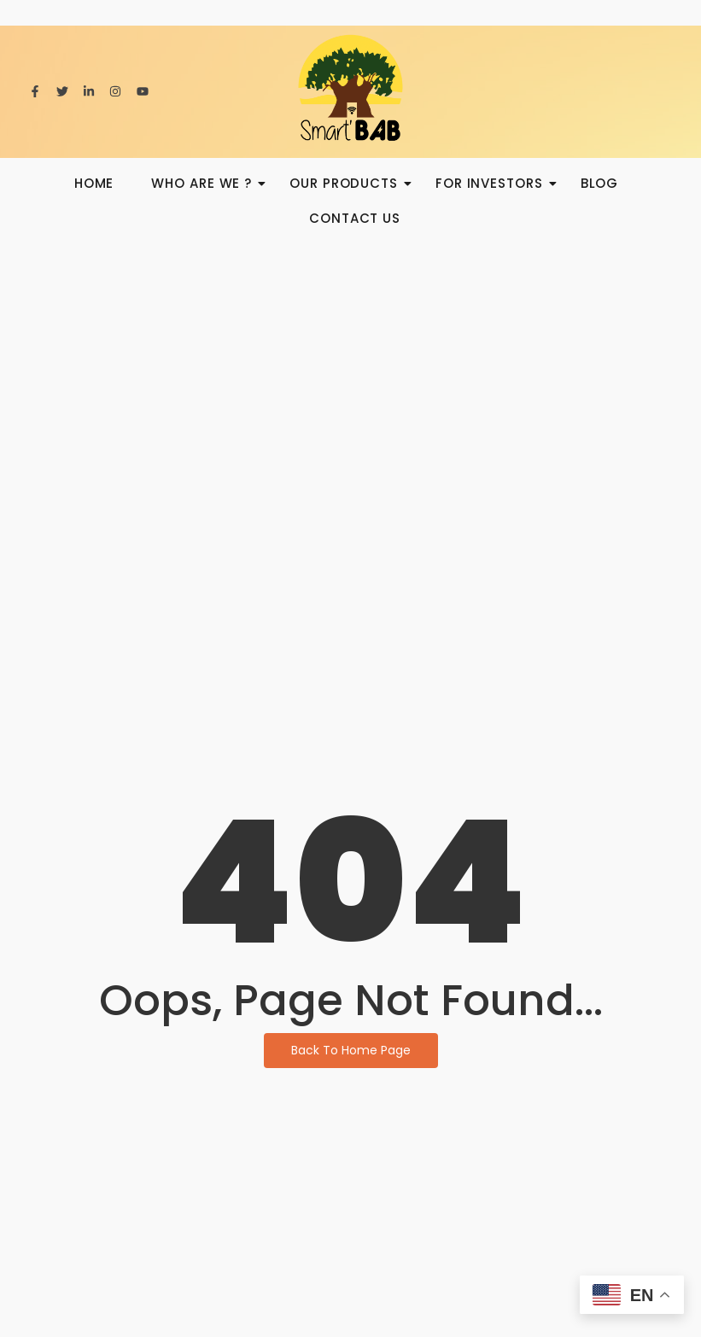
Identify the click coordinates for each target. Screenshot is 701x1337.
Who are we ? (206, 183)
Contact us (354, 218)
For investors (494, 183)
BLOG (600, 183)
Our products (348, 183)
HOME (94, 183)
